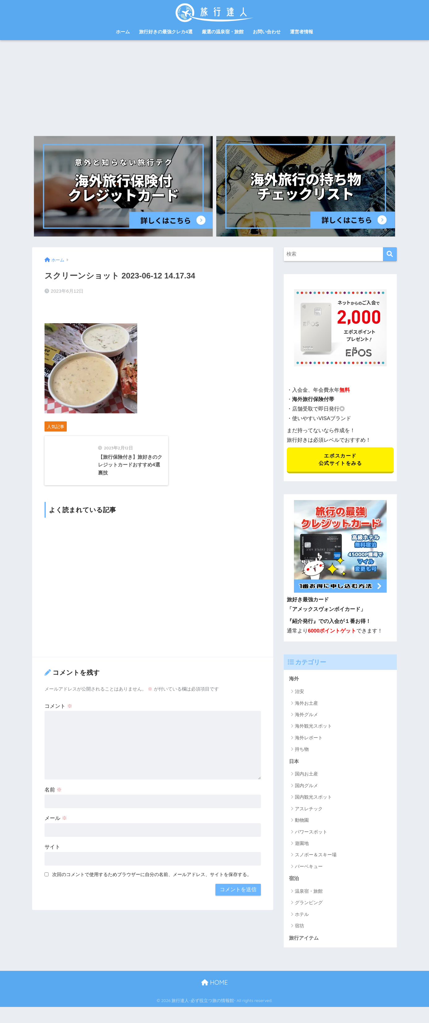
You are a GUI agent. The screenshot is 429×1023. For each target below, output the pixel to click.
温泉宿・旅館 (309, 894)
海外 (294, 680)
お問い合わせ (267, 31)
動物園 (302, 822)
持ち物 (302, 751)
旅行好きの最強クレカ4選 (166, 31)
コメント (58, 726)
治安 (299, 693)
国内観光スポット (313, 799)
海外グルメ (306, 716)
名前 (53, 810)
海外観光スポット (313, 728)
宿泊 (294, 881)
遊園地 (302, 845)
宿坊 (299, 929)
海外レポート (309, 739)
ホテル (302, 917)
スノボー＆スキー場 (316, 857)
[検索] (390, 254)
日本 (294, 763)
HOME (214, 986)
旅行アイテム (305, 941)
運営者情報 (301, 31)
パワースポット (311, 834)
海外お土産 (306, 705)
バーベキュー (309, 868)
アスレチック (309, 811)
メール (56, 839)
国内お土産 (306, 776)
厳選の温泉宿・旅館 (223, 31)
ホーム (123, 31)
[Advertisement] (214, 86)
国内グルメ (306, 788)
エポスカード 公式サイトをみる (340, 460)
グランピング (309, 905)
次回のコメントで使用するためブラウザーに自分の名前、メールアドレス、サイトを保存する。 (152, 895)
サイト (52, 868)
